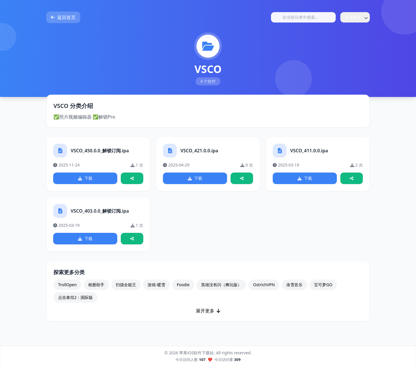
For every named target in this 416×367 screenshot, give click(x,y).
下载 (85, 178)
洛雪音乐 (294, 285)
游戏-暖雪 (156, 285)
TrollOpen (67, 285)
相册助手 (96, 285)
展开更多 (208, 311)
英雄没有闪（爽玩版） (221, 285)
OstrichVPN (264, 285)
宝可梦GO (323, 285)
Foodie (183, 285)
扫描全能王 (126, 285)
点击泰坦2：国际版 (75, 298)
